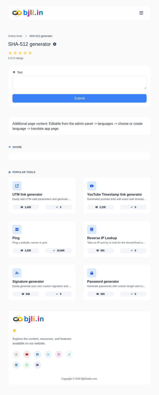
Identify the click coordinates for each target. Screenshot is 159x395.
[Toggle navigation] (141, 13)
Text (17, 72)
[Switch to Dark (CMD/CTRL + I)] (14, 330)
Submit (79, 98)
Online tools (15, 36)
